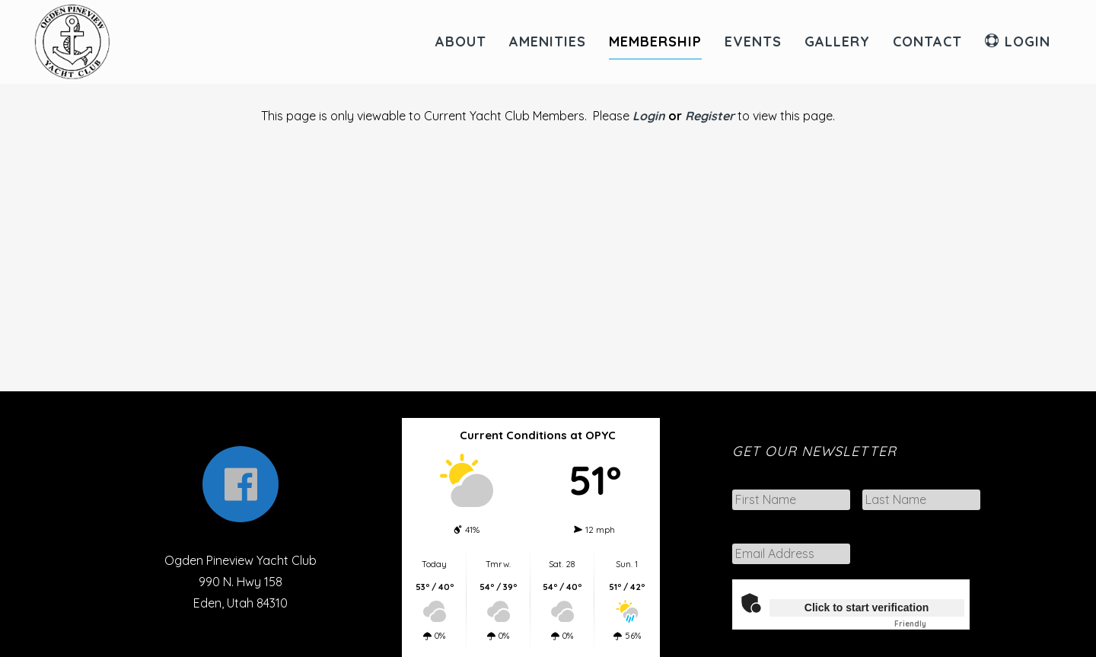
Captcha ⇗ (929, 624)
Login (648, 115)
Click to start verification (866, 607)
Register (709, 115)
